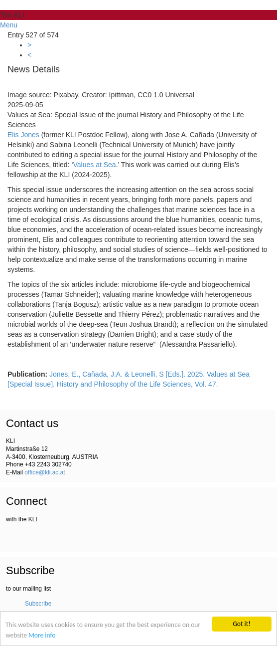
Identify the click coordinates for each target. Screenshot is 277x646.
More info (41, 636)
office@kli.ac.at (44, 472)
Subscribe (38, 603)
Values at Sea (94, 165)
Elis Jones (23, 135)
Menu (8, 25)
